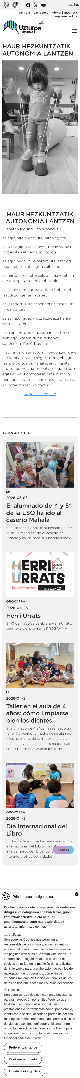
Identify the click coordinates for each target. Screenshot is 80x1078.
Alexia (56, 12)
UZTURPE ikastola (23, 18)
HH (8, 692)
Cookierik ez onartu (23, 1059)
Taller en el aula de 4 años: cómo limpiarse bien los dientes (37, 713)
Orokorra (15, 601)
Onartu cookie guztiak (24, 1071)
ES (77, 4)
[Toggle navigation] (74, 31)
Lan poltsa (41, 12)
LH (8, 491)
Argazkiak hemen (40, 394)
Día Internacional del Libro (36, 830)
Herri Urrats (23, 615)
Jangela (24, 12)
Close (76, 894)
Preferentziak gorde (23, 1047)
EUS (71, 4)
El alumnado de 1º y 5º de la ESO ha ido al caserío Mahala (38, 512)
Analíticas (14, 934)
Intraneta (70, 12)
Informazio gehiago (33, 926)
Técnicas (14, 989)
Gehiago (63, 849)
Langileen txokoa (65, 16)
